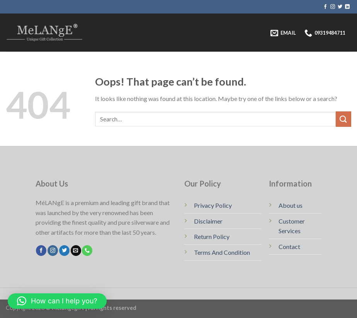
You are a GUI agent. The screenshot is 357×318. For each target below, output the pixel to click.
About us (291, 205)
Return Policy (212, 236)
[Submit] (343, 118)
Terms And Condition (222, 252)
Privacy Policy (213, 205)
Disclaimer (208, 221)
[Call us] (87, 250)
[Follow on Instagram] (332, 7)
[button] (57, 301)
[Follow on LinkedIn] (347, 7)
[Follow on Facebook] (325, 7)
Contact (289, 246)
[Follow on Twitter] (340, 7)
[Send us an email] (76, 250)
